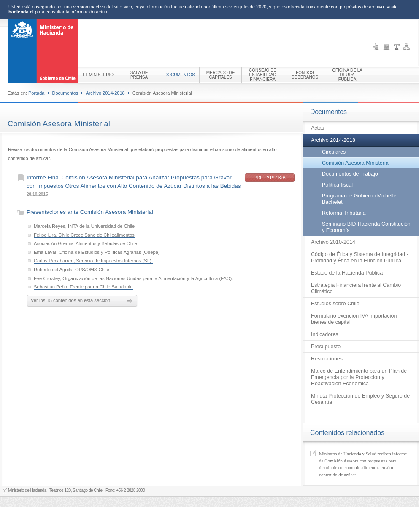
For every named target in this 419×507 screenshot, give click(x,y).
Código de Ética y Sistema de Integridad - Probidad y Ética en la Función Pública (359, 257)
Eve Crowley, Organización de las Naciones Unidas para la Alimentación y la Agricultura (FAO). (133, 278)
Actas (317, 128)
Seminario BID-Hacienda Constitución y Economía (366, 227)
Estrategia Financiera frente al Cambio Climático (356, 288)
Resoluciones (327, 359)
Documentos (65, 93)
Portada (36, 93)
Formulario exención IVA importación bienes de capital (354, 319)
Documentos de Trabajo (350, 174)
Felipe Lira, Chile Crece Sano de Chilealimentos (84, 234)
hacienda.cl (21, 11)
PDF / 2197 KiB (270, 177)
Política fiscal (337, 185)
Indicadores (324, 334)
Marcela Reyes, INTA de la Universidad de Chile (84, 226)
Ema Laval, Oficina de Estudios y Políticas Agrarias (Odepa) (97, 252)
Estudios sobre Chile (335, 304)
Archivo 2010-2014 (333, 242)
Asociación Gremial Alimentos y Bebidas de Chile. (86, 243)
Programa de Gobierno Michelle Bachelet (359, 199)
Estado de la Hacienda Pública (347, 273)
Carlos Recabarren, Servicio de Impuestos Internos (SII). (93, 260)
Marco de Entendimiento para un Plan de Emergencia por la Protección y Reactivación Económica (359, 377)
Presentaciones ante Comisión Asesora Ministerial (90, 212)
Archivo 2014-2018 (105, 93)
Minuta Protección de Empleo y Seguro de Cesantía (360, 399)
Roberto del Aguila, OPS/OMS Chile (71, 269)
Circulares (334, 152)
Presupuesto (326, 347)
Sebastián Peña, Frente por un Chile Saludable (83, 286)
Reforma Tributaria (344, 213)
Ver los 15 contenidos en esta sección (70, 300)
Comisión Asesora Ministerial (355, 163)
